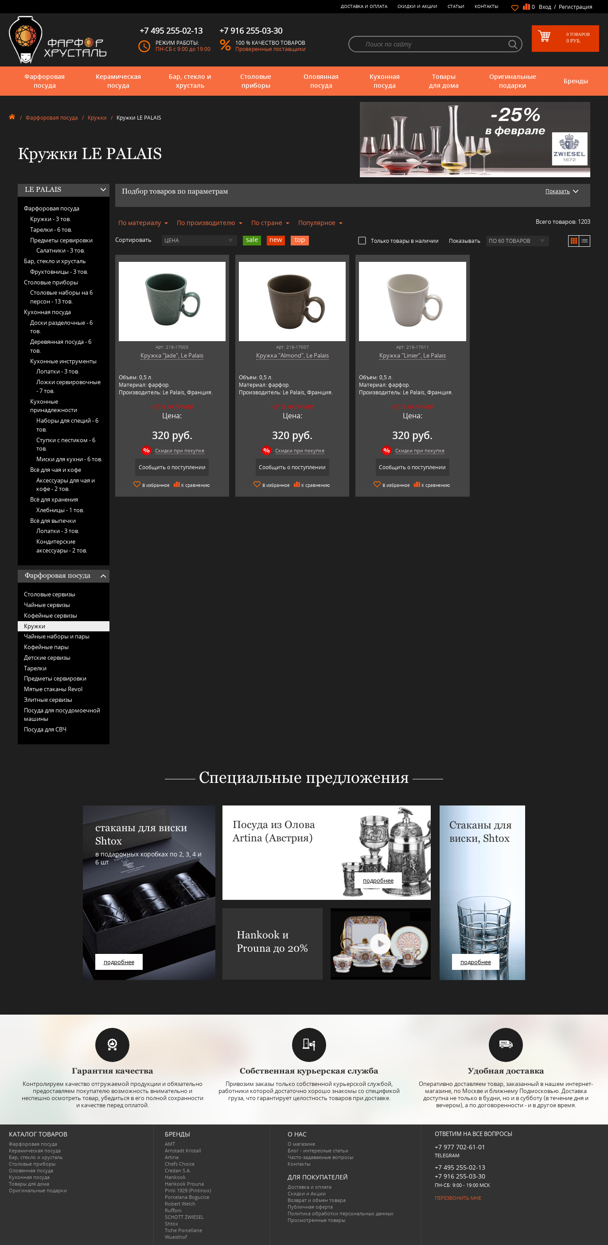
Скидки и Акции (417, 6)
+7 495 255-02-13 (460, 1167)
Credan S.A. (178, 1170)
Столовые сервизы (49, 594)
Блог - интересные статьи (318, 1150)
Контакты (487, 6)
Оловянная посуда (321, 80)
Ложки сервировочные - (68, 386)
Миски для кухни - (69, 459)
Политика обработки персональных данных (341, 1213)
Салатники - (60, 250)
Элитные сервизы (48, 700)
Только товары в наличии (398, 240)
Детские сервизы (47, 657)
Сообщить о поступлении (172, 467)
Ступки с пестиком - (65, 444)
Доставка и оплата (364, 6)
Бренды (576, 81)
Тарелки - (51, 229)
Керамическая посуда (118, 80)
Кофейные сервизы (50, 615)
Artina (172, 1157)
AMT (170, 1143)
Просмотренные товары (316, 1220)
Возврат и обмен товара (317, 1200)
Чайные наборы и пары (57, 636)
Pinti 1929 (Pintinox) (188, 1190)
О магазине (301, 1143)
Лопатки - (57, 371)
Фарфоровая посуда (44, 80)
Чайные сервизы (47, 605)
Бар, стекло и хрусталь (190, 80)
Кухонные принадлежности (53, 405)
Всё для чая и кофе (55, 470)
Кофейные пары (46, 647)
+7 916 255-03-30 (460, 1176)
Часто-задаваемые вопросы (320, 1157)
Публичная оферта (310, 1206)
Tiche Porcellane (183, 1230)
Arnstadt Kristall (183, 1150)
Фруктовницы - (59, 272)
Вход (545, 7)
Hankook (175, 1177)
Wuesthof (176, 1236)
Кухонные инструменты (63, 361)
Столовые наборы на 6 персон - (61, 296)
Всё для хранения (54, 499)
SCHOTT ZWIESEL (184, 1217)
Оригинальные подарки (512, 80)
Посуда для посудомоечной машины (62, 714)
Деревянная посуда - (60, 346)
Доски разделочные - (61, 327)
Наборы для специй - (67, 424)
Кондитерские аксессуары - (61, 545)
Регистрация (575, 7)
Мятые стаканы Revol (53, 689)
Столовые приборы (255, 80)
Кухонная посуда (385, 80)
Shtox (171, 1223)
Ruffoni (173, 1210)
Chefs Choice (180, 1163)
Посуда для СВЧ (45, 729)
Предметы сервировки (61, 240)
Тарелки (35, 668)
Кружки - (50, 219)
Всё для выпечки (53, 521)
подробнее (119, 962)
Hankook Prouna (184, 1183)
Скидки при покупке (179, 450)
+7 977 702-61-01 (460, 1147)
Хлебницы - (60, 510)
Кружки (97, 117)
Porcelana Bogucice (187, 1197)
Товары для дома (444, 80)
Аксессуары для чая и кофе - (65, 484)
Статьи (456, 6)
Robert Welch (180, 1203)
